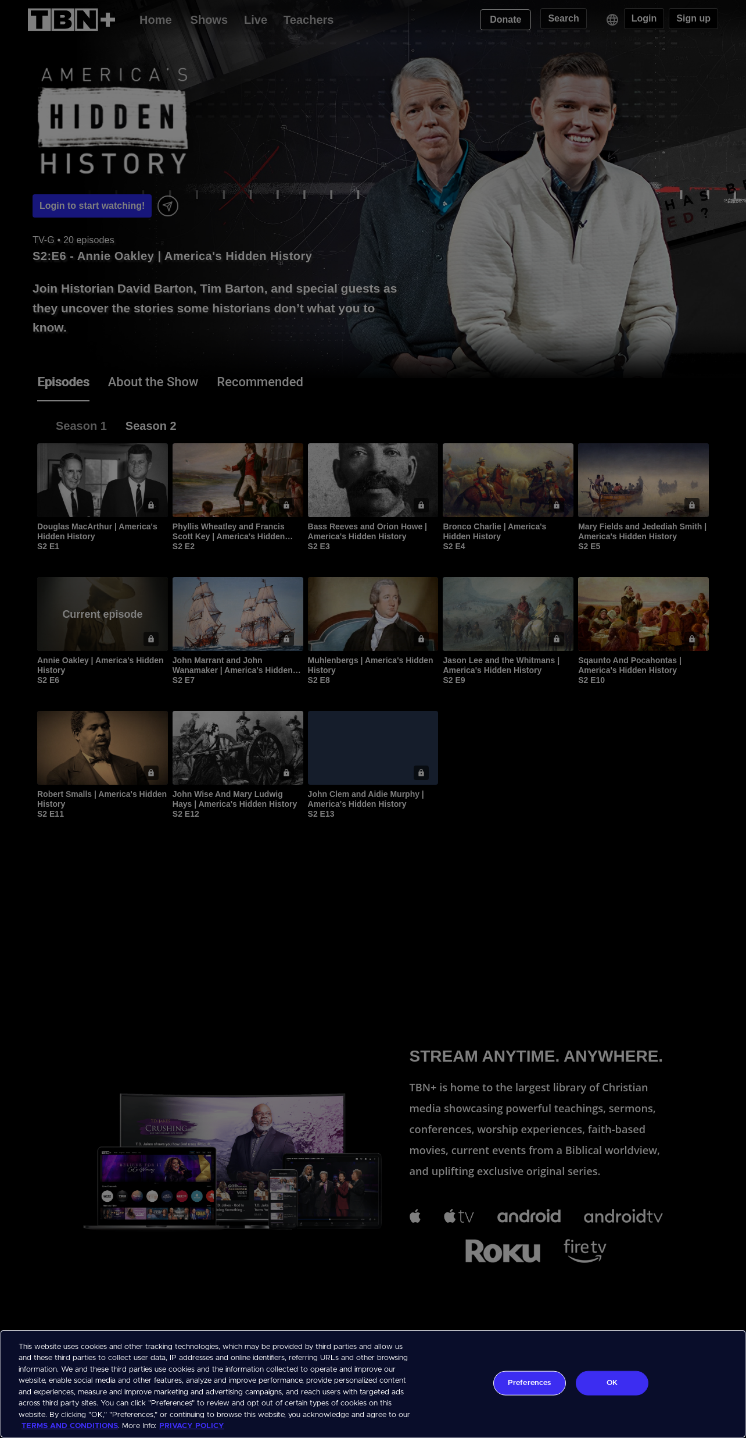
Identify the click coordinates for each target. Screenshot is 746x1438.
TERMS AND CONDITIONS (69, 1426)
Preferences (529, 1383)
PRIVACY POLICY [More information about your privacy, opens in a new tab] (191, 1426)
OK (612, 1383)
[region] (373, 1384)
